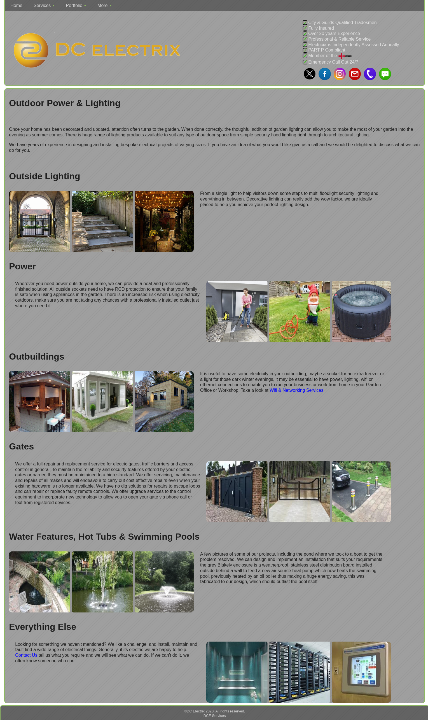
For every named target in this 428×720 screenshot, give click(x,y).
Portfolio (76, 7)
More (105, 7)
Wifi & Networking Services (296, 390)
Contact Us (26, 655)
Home (16, 5)
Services (45, 7)
